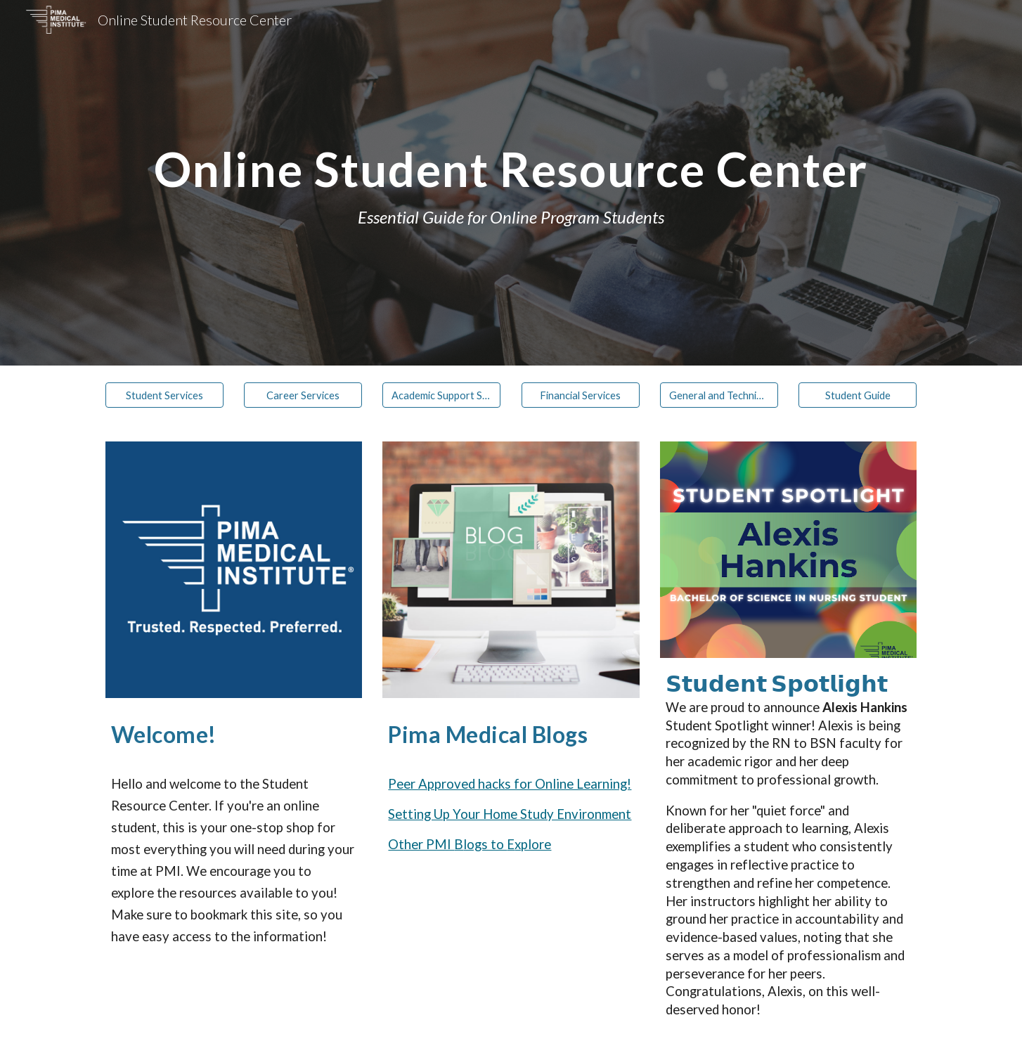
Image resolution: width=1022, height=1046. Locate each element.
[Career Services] (303, 395)
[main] (511, 182)
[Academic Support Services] (441, 395)
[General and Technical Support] (719, 395)
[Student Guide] (857, 395)
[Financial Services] (580, 395)
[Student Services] (164, 395)
